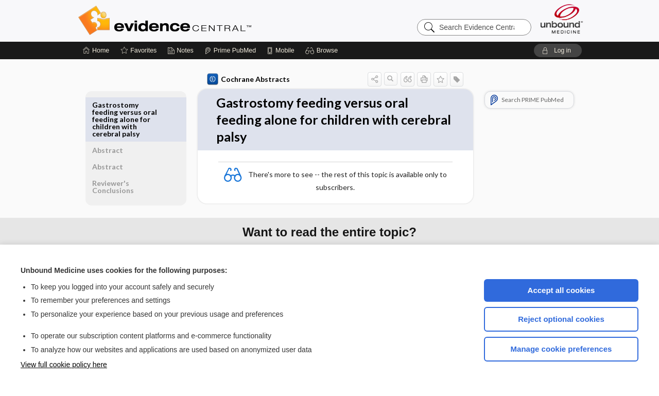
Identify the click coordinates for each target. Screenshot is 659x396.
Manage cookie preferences (561, 349)
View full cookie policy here (64, 364)
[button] (323, 50)
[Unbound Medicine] (561, 19)
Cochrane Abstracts (246, 79)
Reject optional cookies (561, 319)
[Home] (96, 50)
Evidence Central (206, 20)
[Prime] (230, 50)
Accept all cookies (561, 290)
